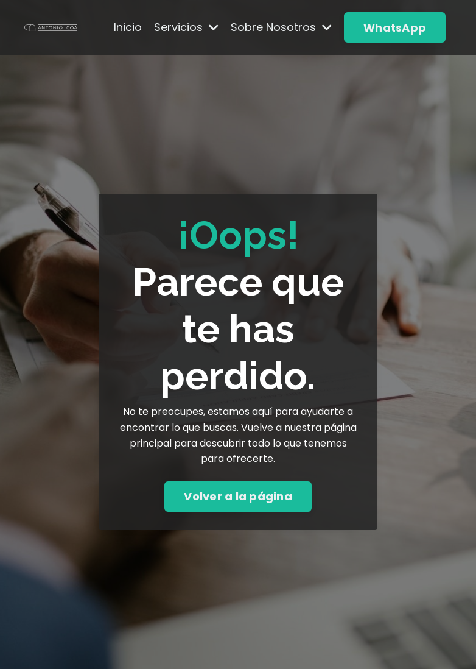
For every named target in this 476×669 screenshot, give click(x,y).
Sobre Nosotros (281, 27)
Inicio (128, 27)
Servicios (186, 27)
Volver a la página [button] (238, 496)
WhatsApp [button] (394, 27)
